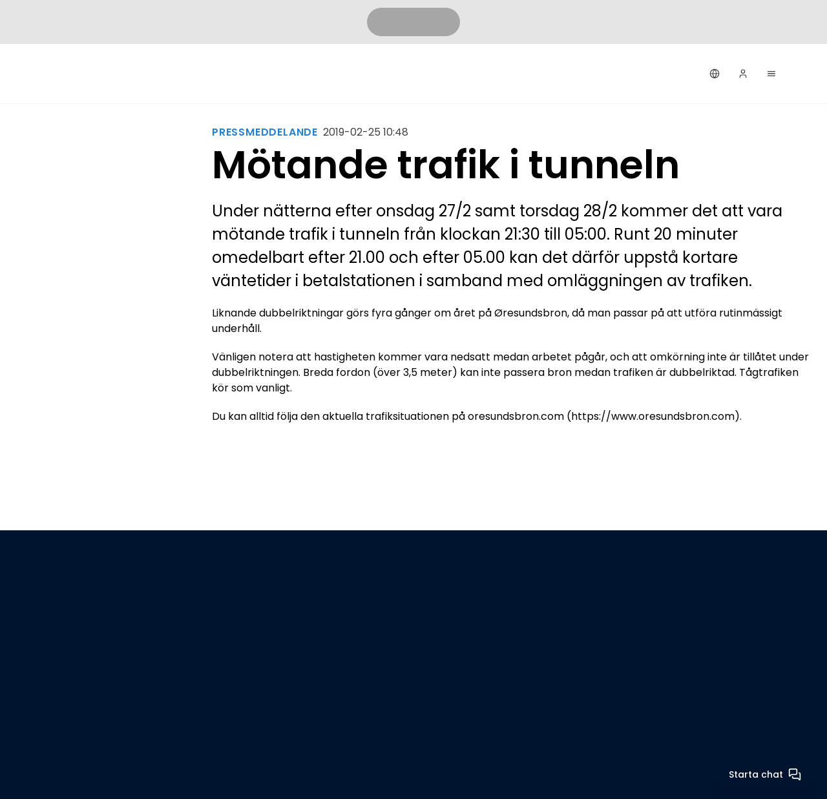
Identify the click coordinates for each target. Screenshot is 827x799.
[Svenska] (714, 73)
